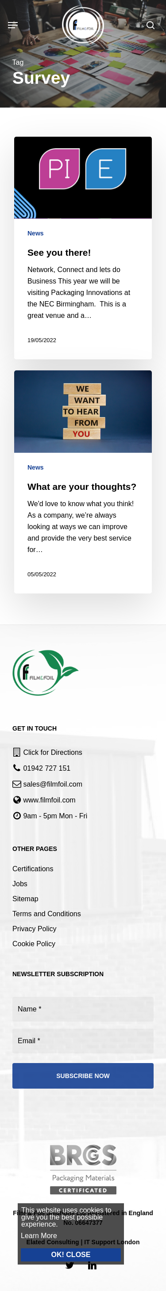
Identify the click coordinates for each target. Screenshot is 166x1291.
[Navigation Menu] (13, 25)
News (35, 233)
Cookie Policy (33, 944)
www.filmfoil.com (49, 800)
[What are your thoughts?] (83, 481)
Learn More (33, 1235)
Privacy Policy (34, 929)
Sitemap (25, 899)
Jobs (19, 884)
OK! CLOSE (65, 1254)
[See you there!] (83, 248)
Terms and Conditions (46, 914)
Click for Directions (52, 752)
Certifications (32, 869)
